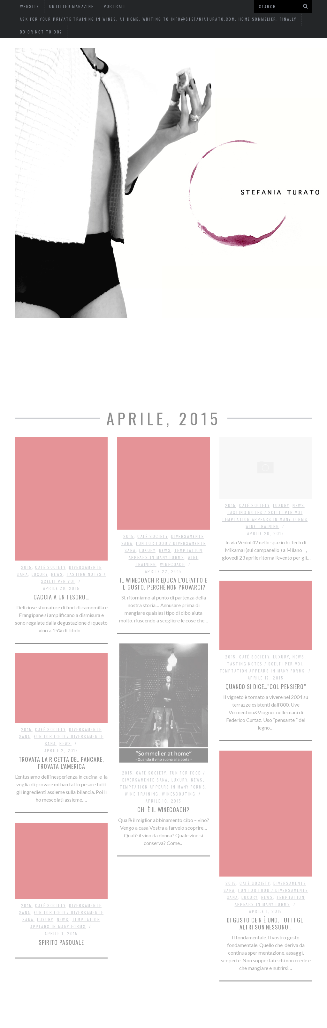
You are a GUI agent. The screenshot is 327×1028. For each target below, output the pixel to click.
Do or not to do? (41, 31)
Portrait (216, 337)
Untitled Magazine (161, 337)
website (107, 337)
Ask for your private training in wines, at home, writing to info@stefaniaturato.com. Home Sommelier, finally (158, 19)
